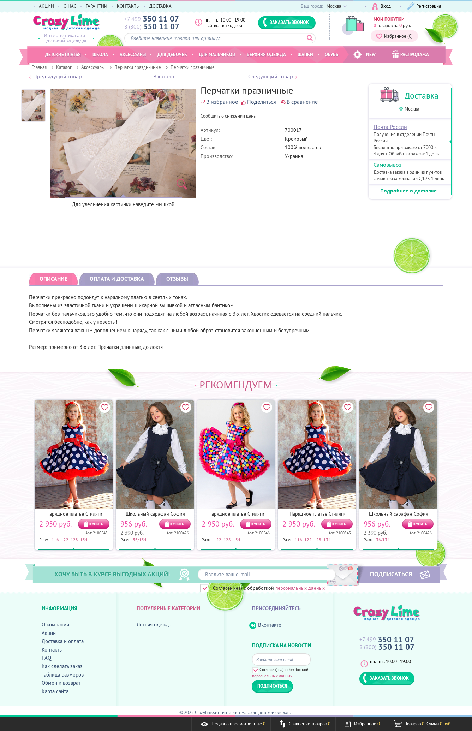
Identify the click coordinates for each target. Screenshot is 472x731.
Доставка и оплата (63, 641)
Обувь (331, 54)
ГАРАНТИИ (96, 6)
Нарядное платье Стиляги (74, 514)
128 (74, 539)
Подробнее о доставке (408, 191)
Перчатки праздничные (137, 67)
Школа (100, 54)
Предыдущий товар (57, 76)
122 (64, 539)
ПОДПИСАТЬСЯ (391, 574)
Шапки (305, 54)
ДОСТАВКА (160, 6)
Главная (39, 67)
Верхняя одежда (266, 54)
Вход (381, 6)
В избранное (219, 101)
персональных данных (300, 588)
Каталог (64, 67)
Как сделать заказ (62, 666)
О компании (55, 624)
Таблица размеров (63, 674)
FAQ (46, 657)
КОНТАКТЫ (128, 6)
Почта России (390, 126)
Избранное (394, 36)
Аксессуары (93, 67)
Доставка (421, 95)
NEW (364, 54)
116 (55, 539)
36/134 (140, 539)
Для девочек (172, 54)
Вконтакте (265, 625)
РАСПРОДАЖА (410, 54)
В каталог (165, 76)
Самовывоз (387, 164)
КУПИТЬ (96, 524)
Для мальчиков (217, 54)
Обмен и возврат (61, 682)
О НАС (70, 6)
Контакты (52, 649)
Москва (412, 109)
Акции (49, 633)
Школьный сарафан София (155, 514)
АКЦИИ (46, 6)
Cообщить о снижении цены (229, 116)
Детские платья (63, 54)
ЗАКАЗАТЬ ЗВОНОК (286, 22)
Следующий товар (270, 76)
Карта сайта (55, 691)
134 (84, 539)
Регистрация (424, 6)
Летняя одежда (154, 624)
